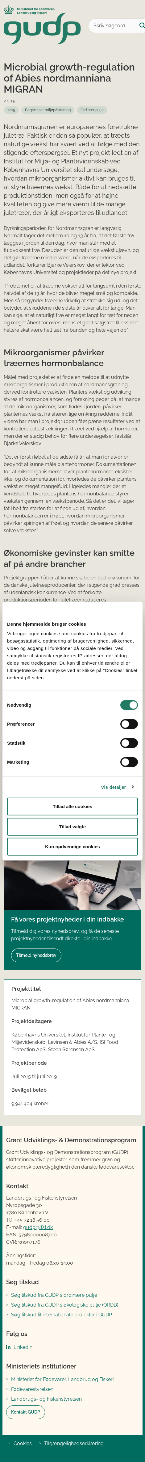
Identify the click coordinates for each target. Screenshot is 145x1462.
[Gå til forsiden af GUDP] (40, 26)
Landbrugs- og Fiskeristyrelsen (46, 1399)
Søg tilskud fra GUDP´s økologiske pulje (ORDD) (64, 1305)
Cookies (23, 1443)
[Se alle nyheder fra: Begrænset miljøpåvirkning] (47, 110)
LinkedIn (23, 1347)
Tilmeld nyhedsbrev (36, 955)
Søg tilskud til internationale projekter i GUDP (61, 1315)
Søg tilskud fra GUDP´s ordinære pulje (54, 1295)
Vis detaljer (113, 786)
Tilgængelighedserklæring (74, 1443)
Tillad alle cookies (72, 806)
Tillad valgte (72, 826)
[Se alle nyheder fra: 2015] (11, 110)
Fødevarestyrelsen (32, 1389)
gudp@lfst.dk (38, 1227)
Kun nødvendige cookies (72, 846)
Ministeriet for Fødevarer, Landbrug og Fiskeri (62, 1379)
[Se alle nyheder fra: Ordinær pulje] (92, 110)
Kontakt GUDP (25, 1412)
